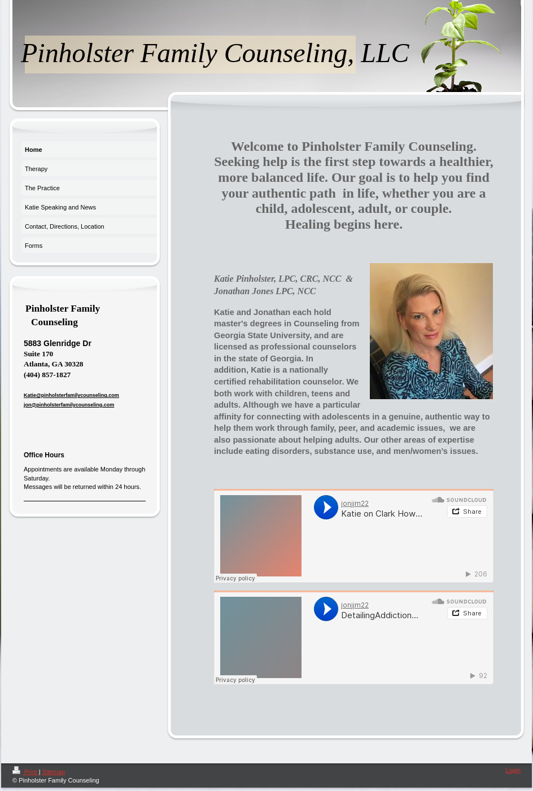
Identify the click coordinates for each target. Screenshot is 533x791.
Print (25, 771)
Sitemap (53, 771)
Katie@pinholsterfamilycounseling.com (71, 395)
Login (513, 770)
